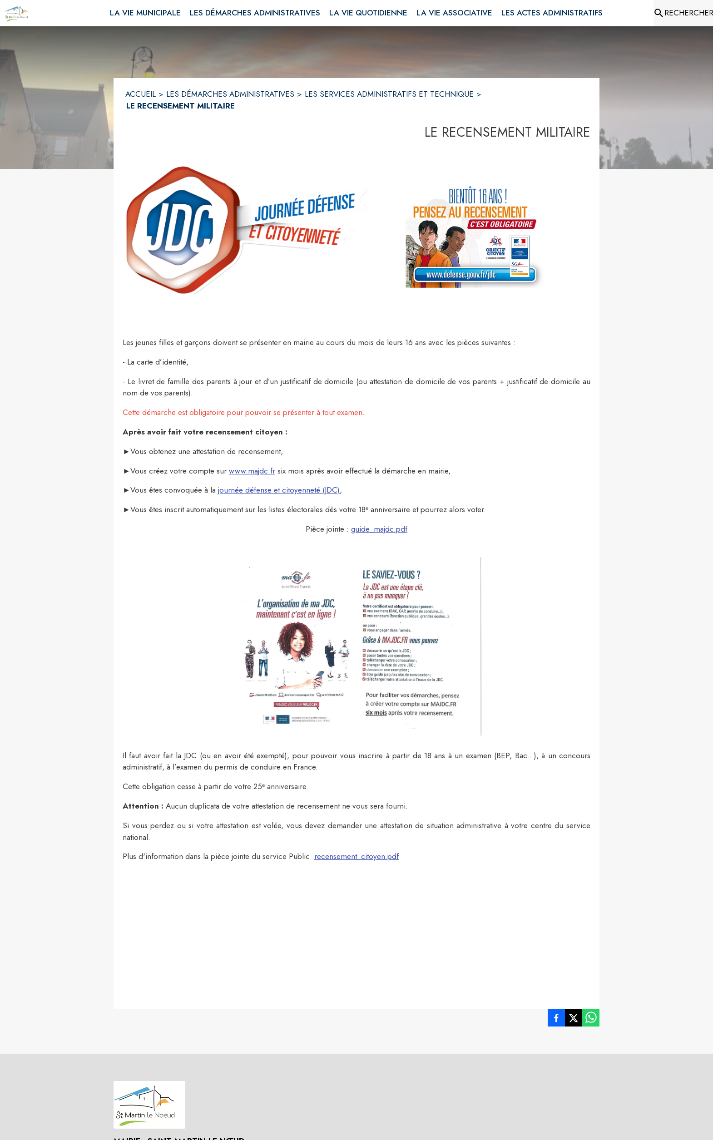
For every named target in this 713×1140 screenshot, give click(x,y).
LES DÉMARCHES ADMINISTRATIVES (230, 94)
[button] (246, 230)
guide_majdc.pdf (379, 528)
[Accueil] (18, 13)
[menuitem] (145, 11)
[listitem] (556, 1019)
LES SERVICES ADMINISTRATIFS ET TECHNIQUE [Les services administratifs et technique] (389, 94)
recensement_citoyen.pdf (356, 856)
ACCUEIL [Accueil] (140, 94)
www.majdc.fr (252, 470)
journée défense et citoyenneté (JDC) (279, 489)
